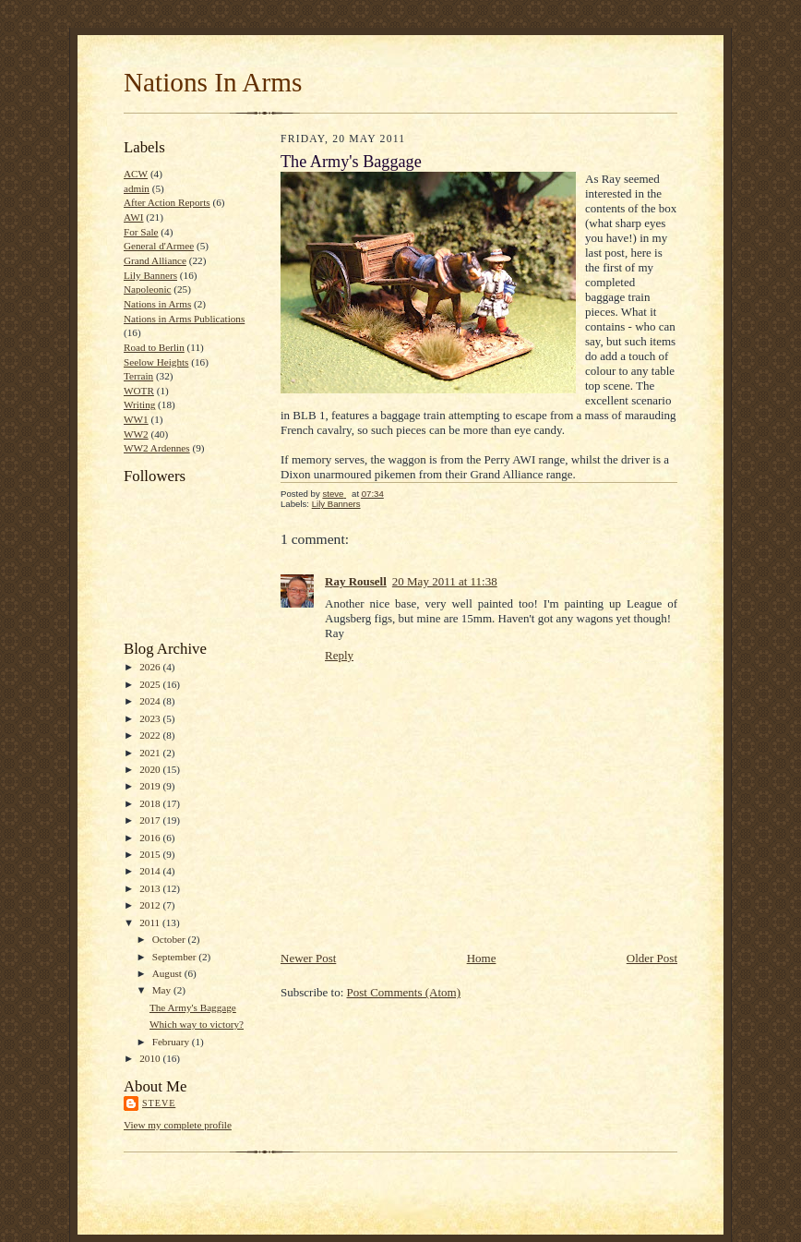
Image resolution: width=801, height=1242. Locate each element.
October (170, 939)
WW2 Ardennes (157, 447)
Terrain (138, 375)
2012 (150, 904)
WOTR (139, 390)
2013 (150, 888)
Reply (339, 655)
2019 (150, 785)
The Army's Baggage (192, 1007)
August (168, 973)
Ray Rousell (356, 581)
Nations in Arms (157, 303)
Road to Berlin (154, 347)
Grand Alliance (155, 260)
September (175, 956)
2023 (150, 718)
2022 (150, 735)
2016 (150, 837)
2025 (150, 684)
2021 (150, 752)
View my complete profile (178, 1124)
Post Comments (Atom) (404, 992)
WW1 (136, 419)
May (162, 989)
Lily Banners (150, 275)
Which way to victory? (196, 1024)
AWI (133, 217)
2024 (150, 700)
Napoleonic (148, 289)
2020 (150, 769)
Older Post (652, 958)
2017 (150, 820)
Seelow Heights (156, 362)
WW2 (136, 434)
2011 (150, 922)
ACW (136, 173)
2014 (150, 870)
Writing (139, 404)
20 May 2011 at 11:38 (444, 581)
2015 (150, 854)
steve (158, 1103)
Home (481, 958)
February (172, 1041)
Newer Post (308, 958)
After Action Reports (167, 202)
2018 (150, 803)
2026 (150, 666)
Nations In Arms (213, 82)
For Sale (141, 231)
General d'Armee (159, 245)
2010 (150, 1058)
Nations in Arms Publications (184, 318)
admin (136, 188)
